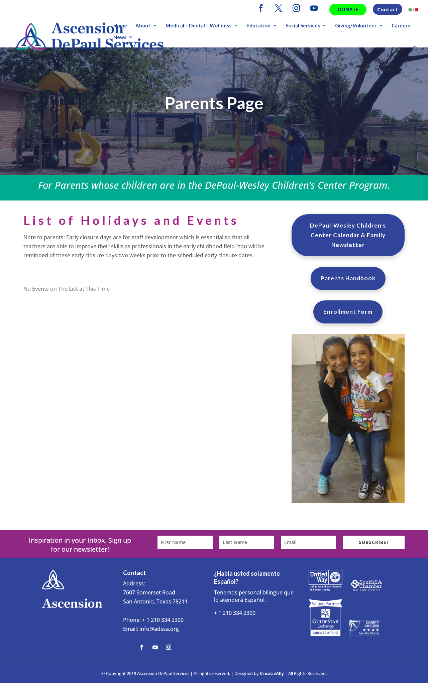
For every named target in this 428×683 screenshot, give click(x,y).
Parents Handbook (348, 278)
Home (120, 25)
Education (258, 25)
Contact (387, 10)
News (119, 37)
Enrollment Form (347, 311)
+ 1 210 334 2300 (163, 620)
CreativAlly (272, 673)
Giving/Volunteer (356, 25)
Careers (401, 25)
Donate (348, 9)
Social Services (303, 25)
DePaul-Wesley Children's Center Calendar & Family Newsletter (348, 235)
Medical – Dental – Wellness (198, 25)
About (142, 25)
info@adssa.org (159, 629)
